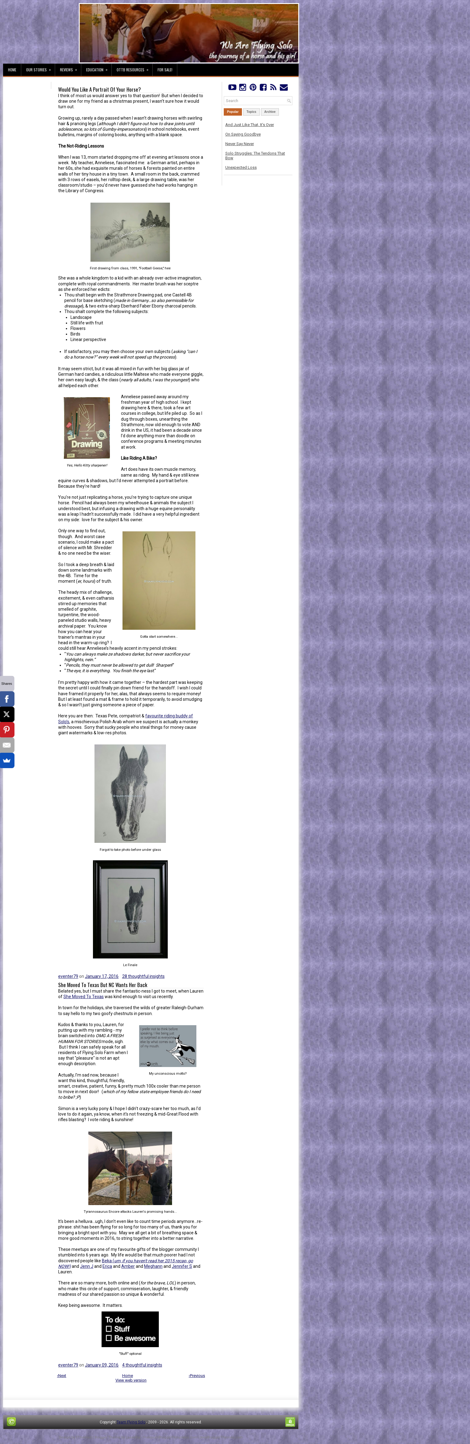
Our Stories (40, 68)
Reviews (70, 68)
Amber (128, 1266)
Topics (251, 111)
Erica (107, 1266)
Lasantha (133, 1437)
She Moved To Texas (83, 996)
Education (98, 68)
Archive (270, 111)
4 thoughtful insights (142, 1365)
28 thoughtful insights (143, 976)
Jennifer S (182, 1266)
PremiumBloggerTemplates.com (170, 1437)
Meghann (153, 1266)
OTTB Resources (134, 68)
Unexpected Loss (241, 167)
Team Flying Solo (131, 1422)
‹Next (61, 1375)
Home (12, 69)
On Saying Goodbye (243, 134)
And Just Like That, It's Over (249, 124)
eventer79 (68, 976)
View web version (131, 1380)
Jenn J (86, 1266)
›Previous (197, 1375)
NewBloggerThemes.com (221, 1437)
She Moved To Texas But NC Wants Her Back (102, 985)
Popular (233, 111)
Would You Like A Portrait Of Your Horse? (99, 89)
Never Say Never (239, 143)
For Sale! (165, 69)
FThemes (84, 1437)
